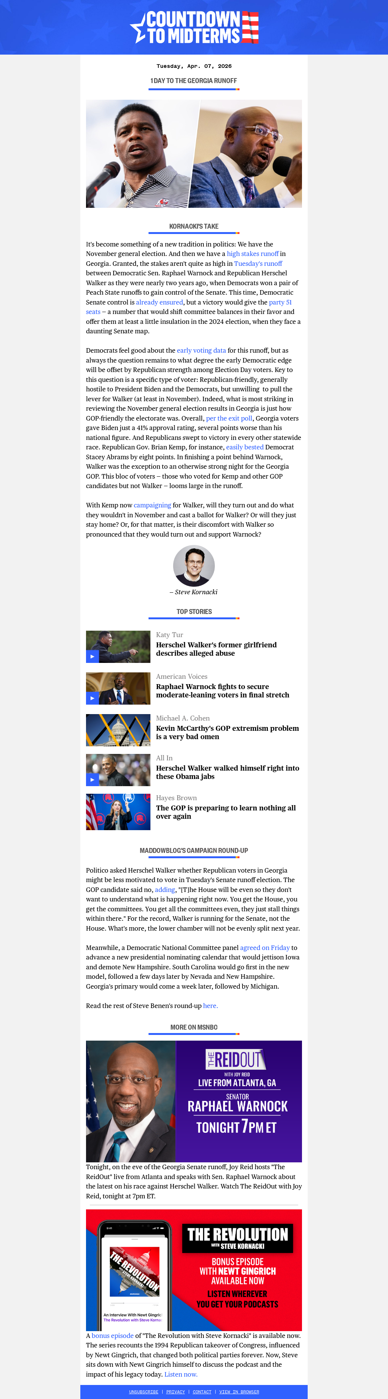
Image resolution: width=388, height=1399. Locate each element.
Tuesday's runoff (258, 263)
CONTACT (202, 1392)
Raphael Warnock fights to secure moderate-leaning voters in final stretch (222, 691)
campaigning (152, 505)
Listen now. (181, 1374)
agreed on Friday (265, 948)
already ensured (159, 302)
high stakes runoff (252, 254)
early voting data (202, 350)
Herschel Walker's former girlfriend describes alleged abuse (216, 649)
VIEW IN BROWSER (239, 1392)
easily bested (244, 447)
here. (210, 1006)
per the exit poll (229, 418)
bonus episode (113, 1335)
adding (164, 889)
